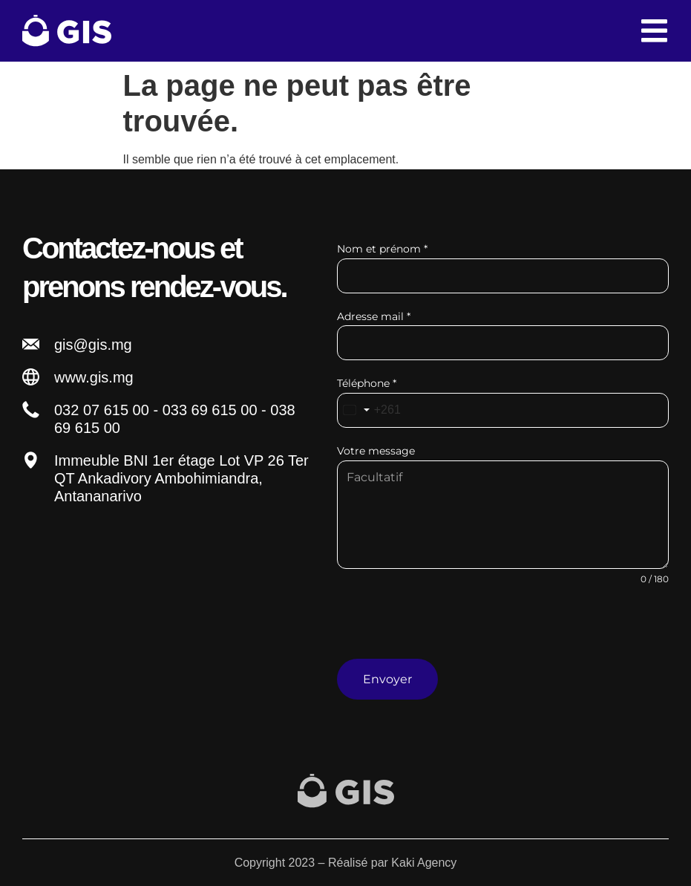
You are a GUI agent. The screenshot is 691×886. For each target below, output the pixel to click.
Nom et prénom (382, 248)
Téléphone (366, 383)
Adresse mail (373, 316)
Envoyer (387, 679)
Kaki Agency (423, 862)
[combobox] (369, 410)
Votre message (376, 450)
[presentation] (503, 630)
